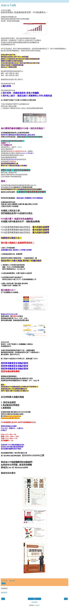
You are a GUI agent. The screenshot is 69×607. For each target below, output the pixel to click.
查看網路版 (34, 602)
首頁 (34, 598)
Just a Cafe (8, 5)
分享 (3, 583)
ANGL (20, 147)
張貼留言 (4, 592)
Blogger (37, 605)
